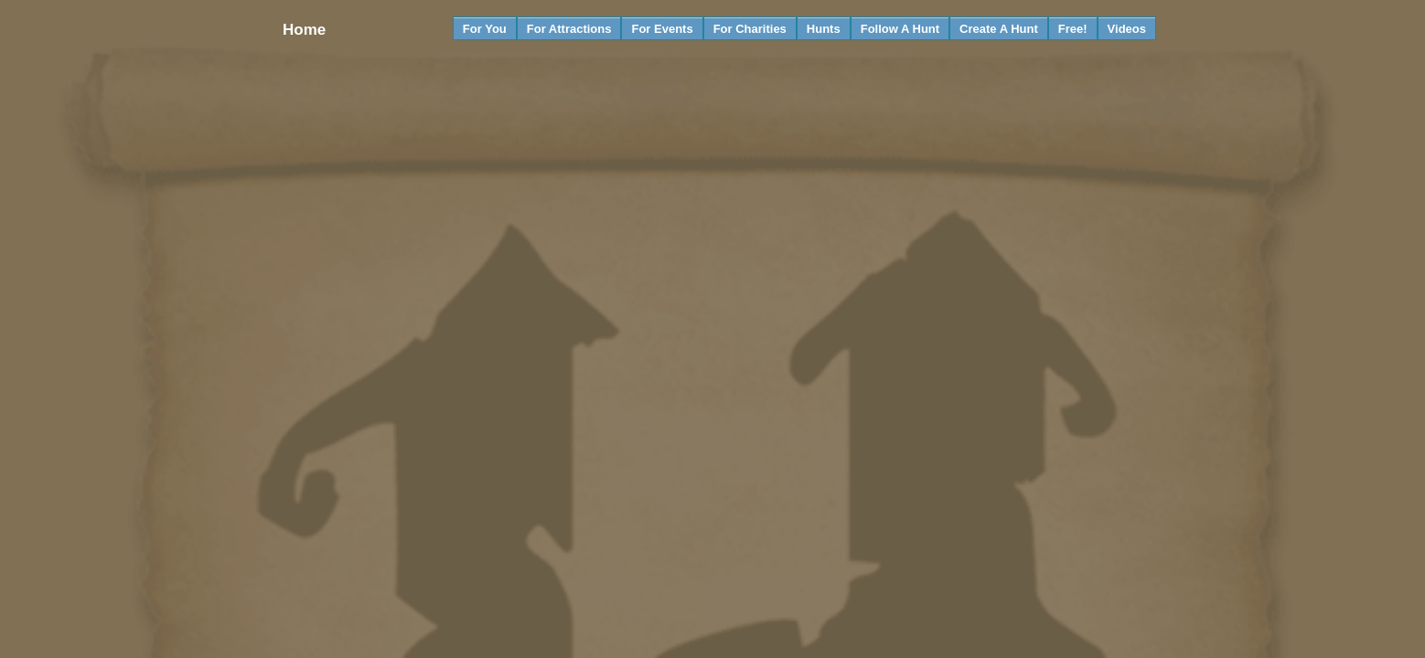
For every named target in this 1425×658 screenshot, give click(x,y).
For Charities (750, 29)
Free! (1073, 29)
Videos (1127, 29)
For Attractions (569, 29)
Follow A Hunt (900, 29)
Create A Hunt (998, 29)
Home (303, 29)
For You (485, 29)
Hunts (824, 29)
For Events (661, 29)
